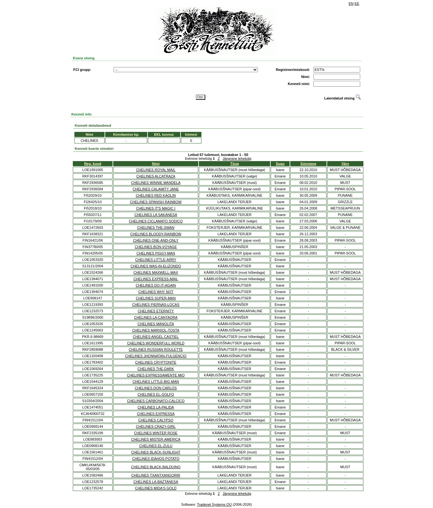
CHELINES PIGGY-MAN (156, 253)
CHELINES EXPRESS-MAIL (155, 279)
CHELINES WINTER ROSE (156, 433)
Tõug (234, 164)
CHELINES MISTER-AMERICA (155, 439)
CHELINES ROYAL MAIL (155, 170)
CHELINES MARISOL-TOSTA (155, 330)
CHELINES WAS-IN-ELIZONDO (156, 266)
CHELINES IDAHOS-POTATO (155, 459)
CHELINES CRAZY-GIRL (156, 426)
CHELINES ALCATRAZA (155, 176)
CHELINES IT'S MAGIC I (155, 208)
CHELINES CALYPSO (155, 420)
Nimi (156, 164)
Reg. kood (92, 164)
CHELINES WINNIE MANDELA (156, 183)
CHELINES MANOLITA (156, 324)
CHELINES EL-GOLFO (156, 394)
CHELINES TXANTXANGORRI (155, 475)
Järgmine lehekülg (237, 158)
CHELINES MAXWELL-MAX (155, 272)
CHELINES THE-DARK (156, 369)
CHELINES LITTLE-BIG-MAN (155, 381)
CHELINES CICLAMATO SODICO (156, 221)
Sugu (280, 164)
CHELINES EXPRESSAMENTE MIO (156, 375)
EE (356, 3)
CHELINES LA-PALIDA (156, 407)
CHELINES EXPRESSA (155, 414)
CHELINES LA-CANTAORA (156, 317)
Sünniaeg (309, 164)
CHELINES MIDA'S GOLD (155, 488)
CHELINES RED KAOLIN (156, 195)
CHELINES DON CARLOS (156, 388)
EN (351, 3)
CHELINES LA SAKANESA (155, 215)
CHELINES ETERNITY (156, 311)
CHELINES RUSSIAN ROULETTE (156, 349)
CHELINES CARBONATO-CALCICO (155, 401)
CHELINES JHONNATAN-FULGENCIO (156, 356)
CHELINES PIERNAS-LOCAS (155, 304)
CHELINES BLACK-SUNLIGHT (155, 452)
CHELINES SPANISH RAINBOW (156, 202)
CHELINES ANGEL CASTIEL (156, 337)
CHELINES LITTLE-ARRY (155, 260)
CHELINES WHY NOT (156, 292)
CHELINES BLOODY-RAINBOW (155, 234)
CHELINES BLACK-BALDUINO (156, 467)
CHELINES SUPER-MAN (156, 298)
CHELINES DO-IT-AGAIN (156, 285)
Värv (345, 164)
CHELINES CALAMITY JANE (156, 189)
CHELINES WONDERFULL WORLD (155, 343)
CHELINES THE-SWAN (155, 227)
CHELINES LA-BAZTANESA (155, 482)
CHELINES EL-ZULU (156, 446)
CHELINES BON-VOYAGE (156, 247)
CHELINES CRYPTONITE (155, 362)
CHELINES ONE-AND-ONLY (156, 240)
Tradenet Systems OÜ (214, 504)
